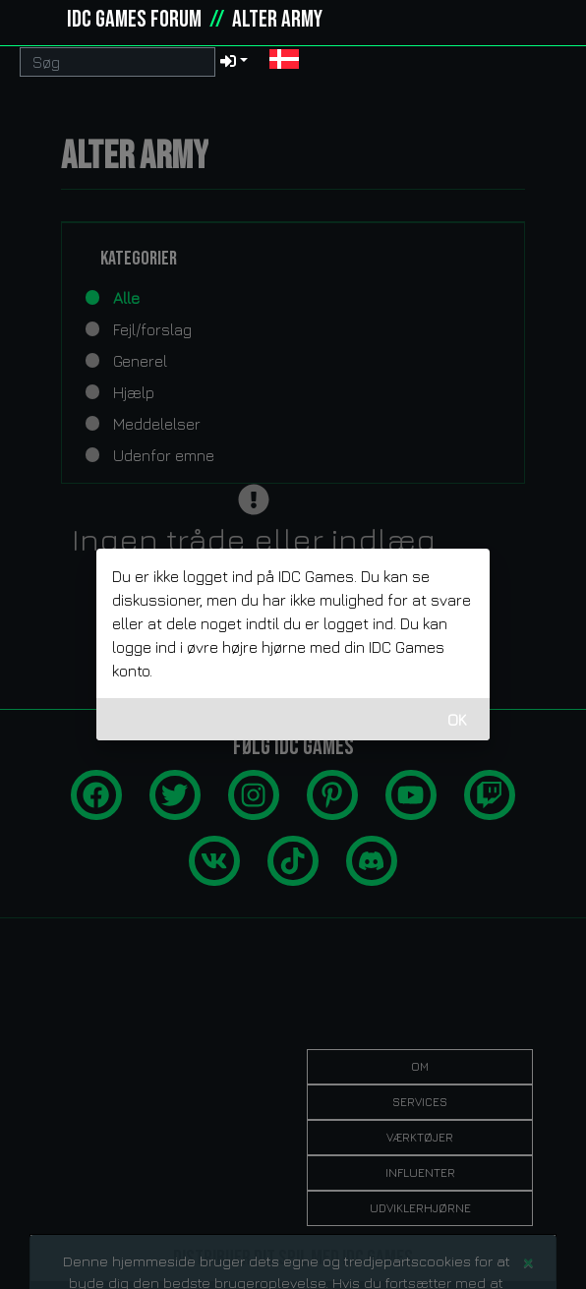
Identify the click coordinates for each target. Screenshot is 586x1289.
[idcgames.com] (37, 19)
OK (457, 720)
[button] (284, 61)
